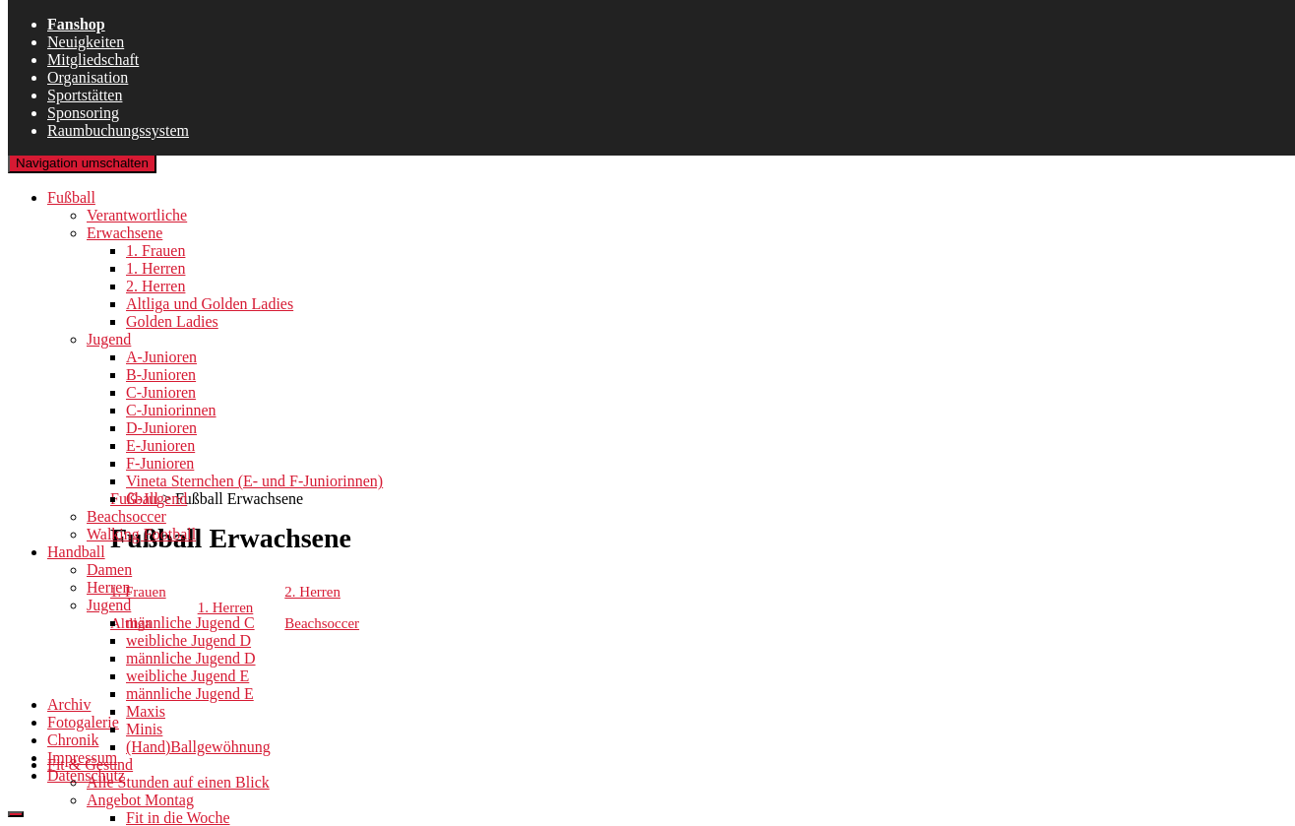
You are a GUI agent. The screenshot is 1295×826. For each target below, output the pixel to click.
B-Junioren (161, 374)
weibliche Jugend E (187, 675)
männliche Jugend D (191, 658)
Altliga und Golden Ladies (209, 303)
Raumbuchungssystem (118, 130)
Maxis (145, 711)
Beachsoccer (126, 516)
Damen (109, 569)
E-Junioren (160, 445)
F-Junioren (160, 463)
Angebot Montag (140, 800)
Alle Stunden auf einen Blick (178, 782)
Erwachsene (124, 232)
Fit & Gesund (90, 764)
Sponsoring (83, 112)
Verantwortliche (137, 215)
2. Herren (155, 286)
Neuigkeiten (85, 41)
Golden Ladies (172, 321)
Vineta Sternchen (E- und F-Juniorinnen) (254, 481)
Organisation (87, 77)
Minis (144, 729)
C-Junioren (161, 392)
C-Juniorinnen (171, 410)
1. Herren (155, 268)
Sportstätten (84, 95)
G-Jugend (156, 498)
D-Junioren (161, 427)
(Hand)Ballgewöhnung (198, 746)
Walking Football (141, 534)
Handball (76, 551)
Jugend (109, 339)
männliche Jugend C (190, 622)
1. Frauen (155, 250)
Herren (108, 587)
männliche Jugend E (190, 693)
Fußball (71, 197)
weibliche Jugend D (188, 640)
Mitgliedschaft (93, 59)
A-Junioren (161, 357)
